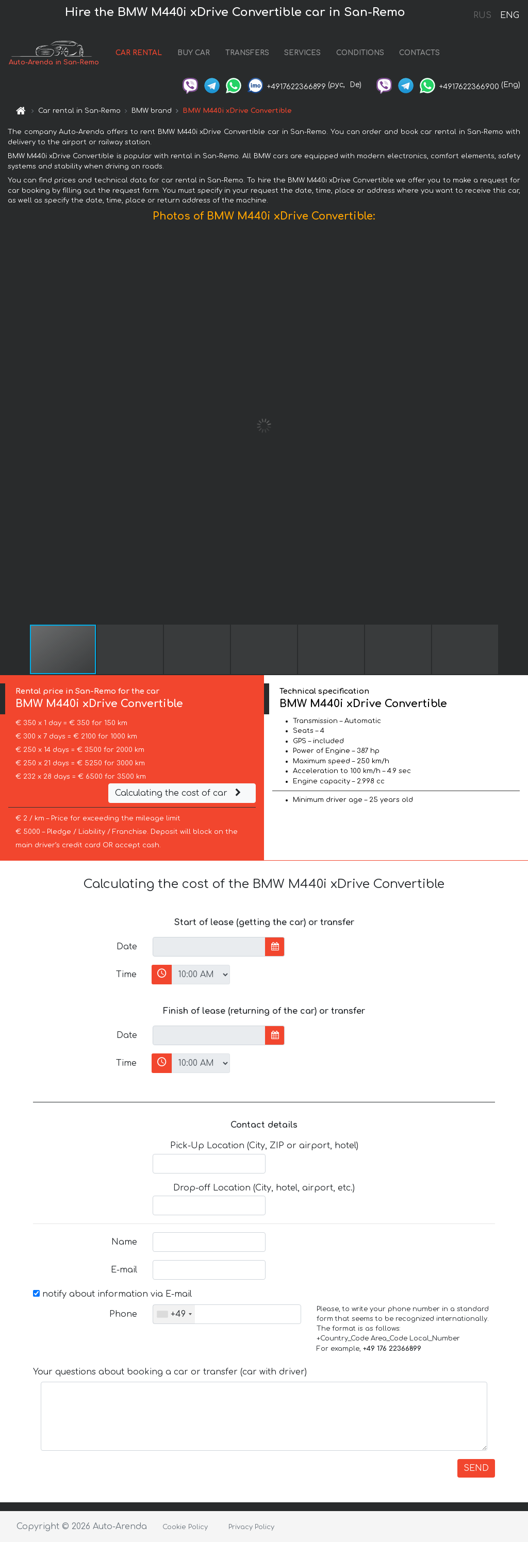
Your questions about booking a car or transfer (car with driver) (170, 1372)
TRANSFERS (247, 53)
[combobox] (174, 1314)
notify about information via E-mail (112, 1294)
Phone (123, 1314)
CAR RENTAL (139, 53)
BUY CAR (193, 53)
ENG (509, 15)
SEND (476, 1468)
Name (124, 1242)
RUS (482, 15)
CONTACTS (419, 53)
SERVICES (302, 53)
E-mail (124, 1270)
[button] (518, 425)
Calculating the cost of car (179, 793)
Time (126, 974)
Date (127, 946)
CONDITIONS (360, 53)
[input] (209, 947)
